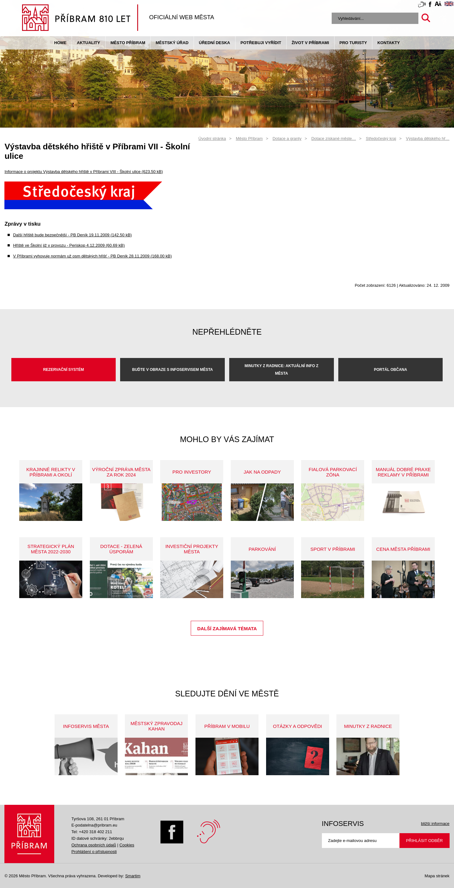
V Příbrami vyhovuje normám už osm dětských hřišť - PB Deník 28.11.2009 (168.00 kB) (92, 256)
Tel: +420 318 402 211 (91, 831)
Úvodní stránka (212, 138)
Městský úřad (172, 42)
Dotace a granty (286, 138)
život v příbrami (310, 42)
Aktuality (88, 42)
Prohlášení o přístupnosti (94, 851)
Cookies (126, 845)
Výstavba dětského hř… (428, 138)
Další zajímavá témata (227, 628)
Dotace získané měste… (333, 138)
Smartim (132, 876)
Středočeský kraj (381, 138)
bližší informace (435, 823)
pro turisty (353, 42)
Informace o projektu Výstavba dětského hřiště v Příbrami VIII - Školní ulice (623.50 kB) (83, 171)
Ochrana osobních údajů (93, 845)
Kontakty (388, 42)
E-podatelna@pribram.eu (94, 825)
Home (60, 42)
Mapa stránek (437, 876)
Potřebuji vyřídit (261, 42)
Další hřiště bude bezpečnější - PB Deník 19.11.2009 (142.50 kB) (72, 235)
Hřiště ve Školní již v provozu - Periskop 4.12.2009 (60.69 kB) (69, 245)
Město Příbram (128, 42)
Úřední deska (214, 42)
